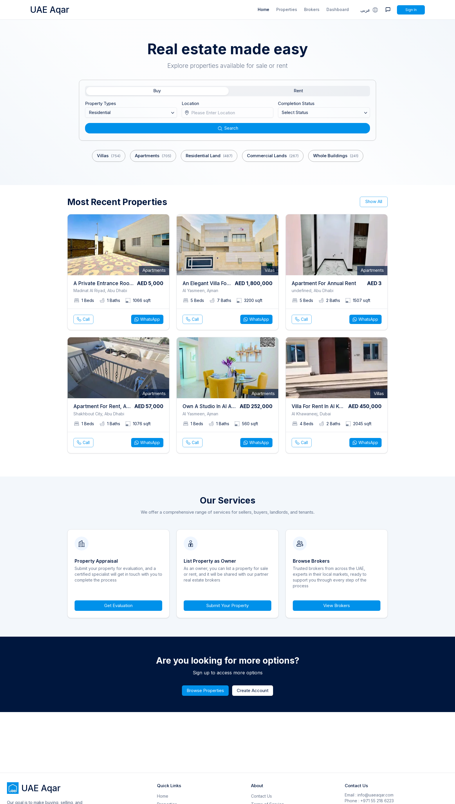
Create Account (252, 690)
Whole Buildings (335, 156)
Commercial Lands (273, 156)
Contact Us (261, 796)
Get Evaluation (118, 605)
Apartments (153, 156)
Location (190, 103)
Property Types (100, 103)
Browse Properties (205, 690)
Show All (373, 201)
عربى (369, 10)
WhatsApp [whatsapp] (146, 319)
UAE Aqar (49, 9)
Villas (108, 156)
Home (263, 9)
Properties (286, 9)
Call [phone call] (83, 319)
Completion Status (296, 103)
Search (227, 128)
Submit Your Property (227, 605)
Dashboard (337, 9)
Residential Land (209, 156)
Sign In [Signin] (411, 10)
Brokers (311, 9)
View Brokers (336, 605)
